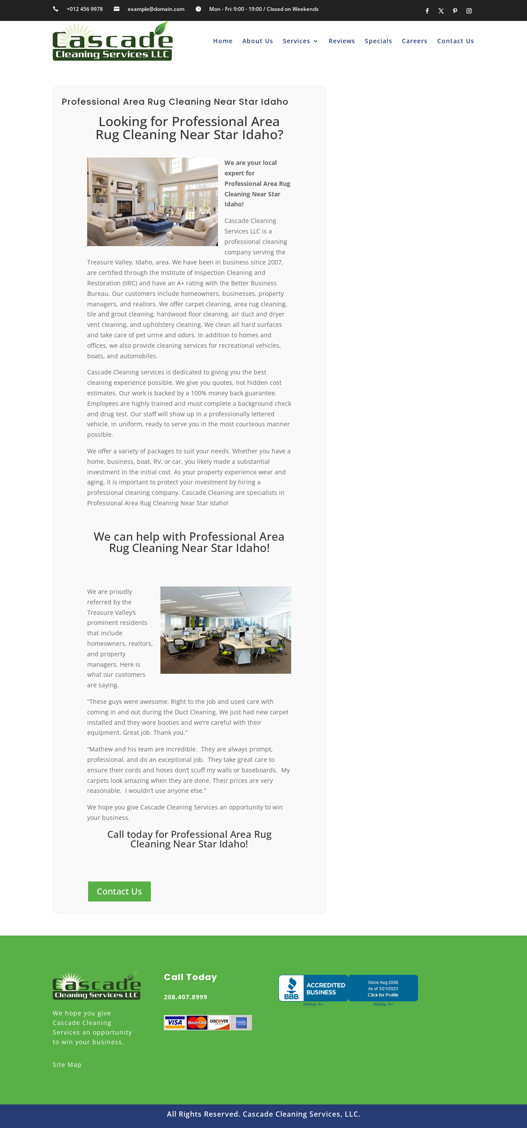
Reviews (342, 41)
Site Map (67, 1064)
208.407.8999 (185, 997)
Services (296, 41)
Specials (378, 41)
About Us (257, 41)
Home (223, 41)
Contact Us (455, 41)
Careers (415, 41)
